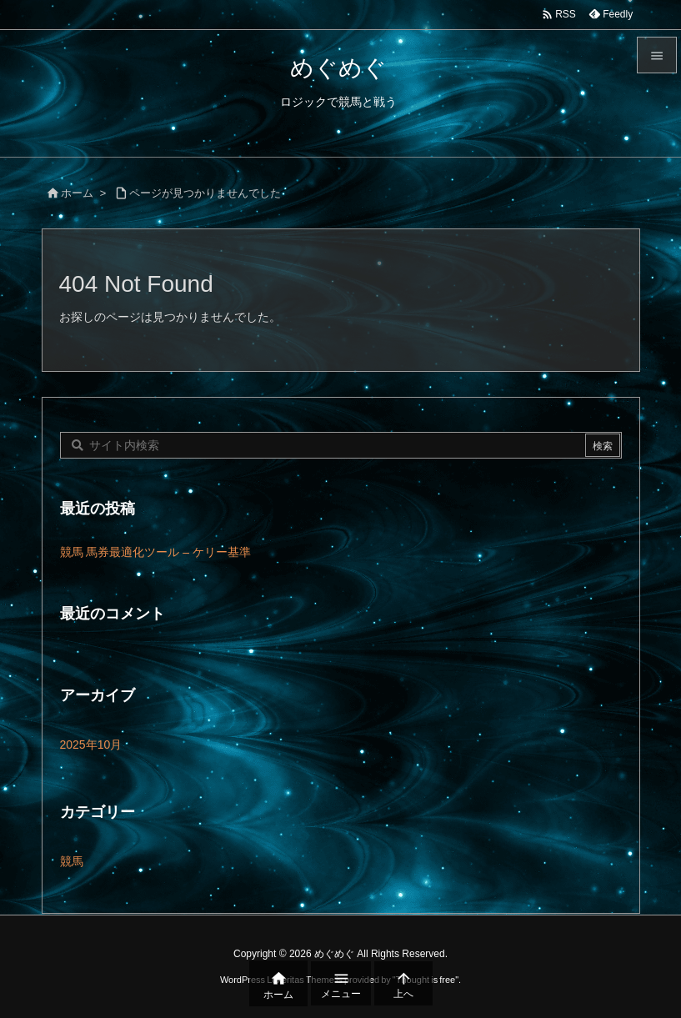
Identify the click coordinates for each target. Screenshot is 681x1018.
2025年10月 (91, 744)
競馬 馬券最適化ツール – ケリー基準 (155, 552)
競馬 (71, 861)
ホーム (77, 193)
